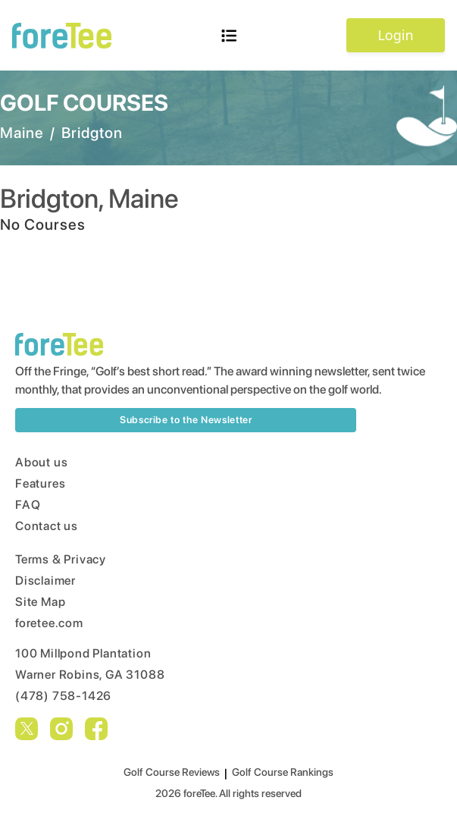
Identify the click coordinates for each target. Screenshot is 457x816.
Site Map (40, 602)
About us (41, 462)
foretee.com (49, 623)
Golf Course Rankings (282, 772)
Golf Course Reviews (172, 772)
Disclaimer (45, 580)
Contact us (46, 526)
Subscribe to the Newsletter (186, 419)
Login (395, 35)
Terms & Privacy (60, 559)
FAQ (27, 504)
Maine (22, 133)
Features (40, 483)
